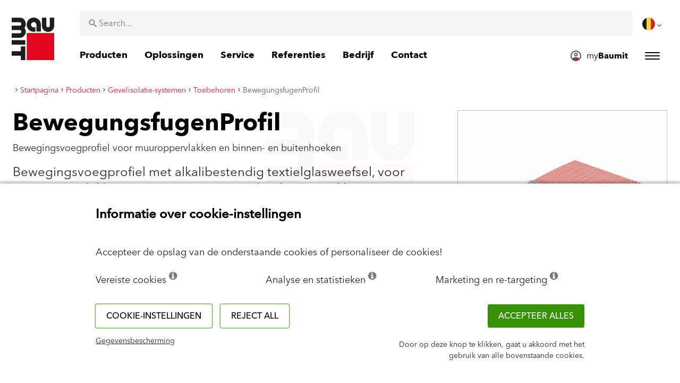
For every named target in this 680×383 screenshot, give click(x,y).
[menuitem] (653, 24)
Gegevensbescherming (135, 341)
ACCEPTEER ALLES (536, 316)
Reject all (254, 316)
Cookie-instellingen (153, 316)
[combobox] (356, 23)
